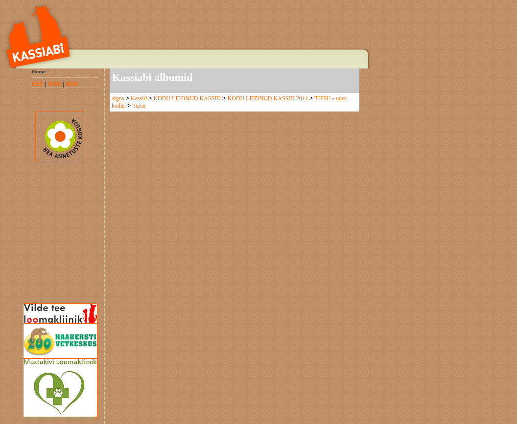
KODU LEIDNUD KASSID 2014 (267, 98)
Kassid (139, 98)
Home (39, 71)
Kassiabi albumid (152, 77)
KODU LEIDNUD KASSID (186, 98)
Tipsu (138, 105)
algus (118, 98)
